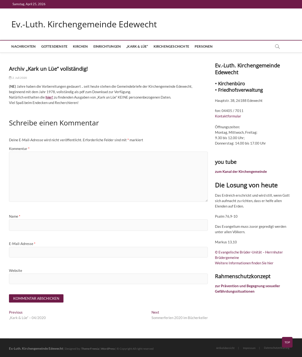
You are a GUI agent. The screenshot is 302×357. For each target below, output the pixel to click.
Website (15, 270)
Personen (204, 46)
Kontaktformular (228, 116)
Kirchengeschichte (171, 46)
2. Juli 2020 (18, 77)
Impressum (249, 347)
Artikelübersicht (225, 347)
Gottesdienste (54, 46)
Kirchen (80, 46)
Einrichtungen (107, 46)
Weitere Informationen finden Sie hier (244, 263)
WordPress (108, 348)
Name (14, 216)
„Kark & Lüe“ (137, 46)
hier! (49, 97)
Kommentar (19, 148)
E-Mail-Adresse (22, 243)
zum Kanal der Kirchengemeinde (241, 171)
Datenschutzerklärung (276, 347)
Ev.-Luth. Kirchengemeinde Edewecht (84, 24)
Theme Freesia (90, 348)
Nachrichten (23, 46)
